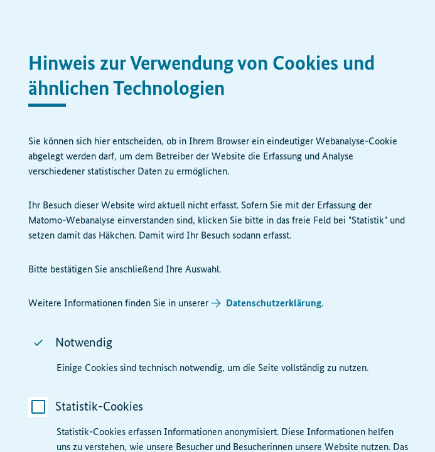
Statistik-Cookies (98, 406)
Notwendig (83, 342)
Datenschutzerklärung (273, 303)
